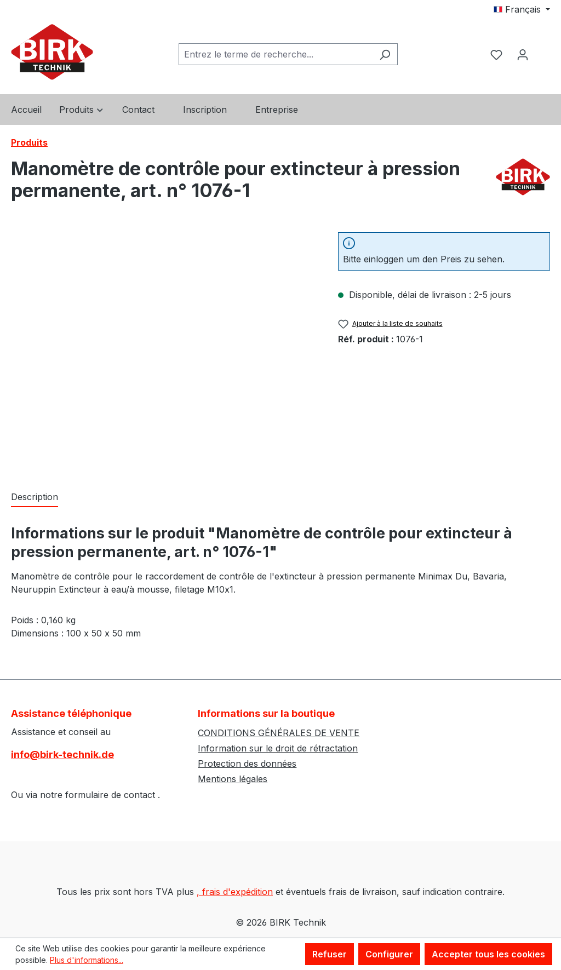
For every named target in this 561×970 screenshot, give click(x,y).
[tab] (34, 497)
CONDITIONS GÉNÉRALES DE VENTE (278, 732)
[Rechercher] (385, 54)
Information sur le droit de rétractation (278, 748)
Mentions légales (232, 778)
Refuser (329, 954)
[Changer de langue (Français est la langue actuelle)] (522, 9)
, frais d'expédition (235, 891)
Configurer (389, 954)
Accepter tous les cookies (488, 954)
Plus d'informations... (86, 960)
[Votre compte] (523, 54)
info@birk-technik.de (62, 754)
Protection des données (247, 763)
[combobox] (276, 54)
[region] (163, 350)
